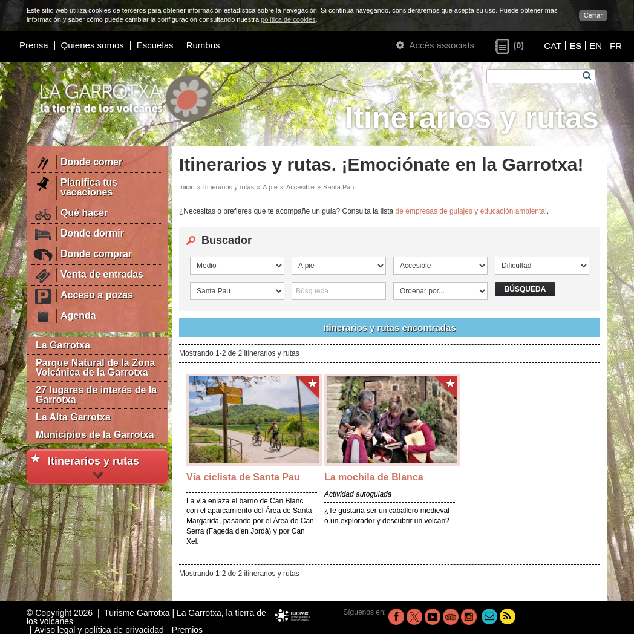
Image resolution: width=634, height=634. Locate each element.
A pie (270, 187)
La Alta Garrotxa (73, 417)
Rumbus (203, 45)
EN (595, 46)
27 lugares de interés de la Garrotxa (96, 395)
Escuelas (155, 45)
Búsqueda (525, 289)
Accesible (300, 187)
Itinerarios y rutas (228, 187)
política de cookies (288, 19)
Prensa (33, 45)
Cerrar (593, 15)
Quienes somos (92, 45)
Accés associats (435, 45)
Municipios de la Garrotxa (95, 435)
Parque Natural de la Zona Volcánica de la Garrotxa (95, 367)
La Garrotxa (63, 345)
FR (616, 46)
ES (575, 46)
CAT (552, 46)
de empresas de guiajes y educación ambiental (471, 211)
